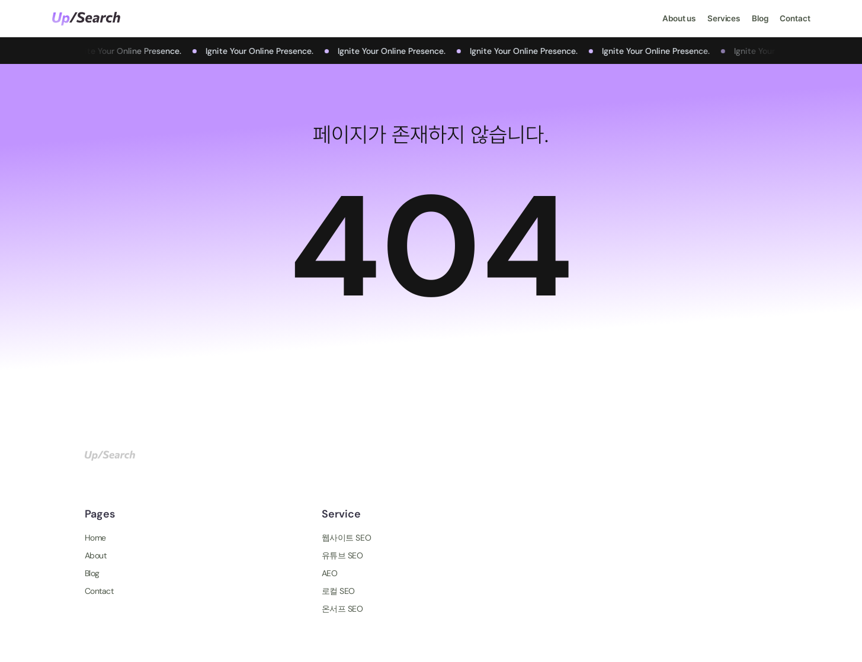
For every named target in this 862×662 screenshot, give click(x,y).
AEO (330, 573)
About (96, 555)
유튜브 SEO (342, 555)
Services (723, 18)
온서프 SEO (342, 608)
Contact (795, 18)
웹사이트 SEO (346, 537)
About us (679, 18)
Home (95, 537)
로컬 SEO (338, 591)
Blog (760, 18)
